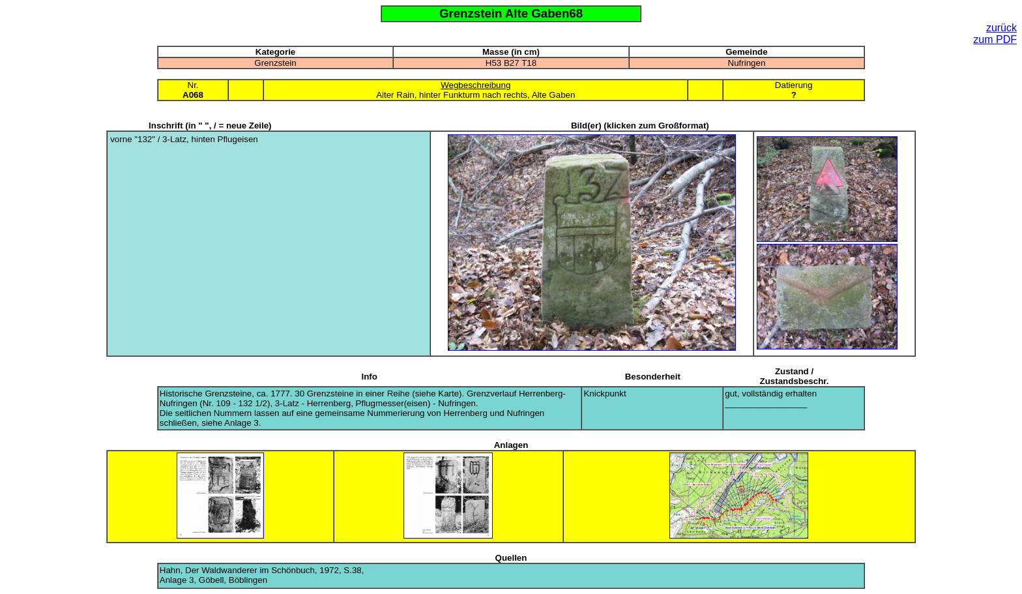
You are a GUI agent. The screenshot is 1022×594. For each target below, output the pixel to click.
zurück (1001, 27)
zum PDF (995, 39)
